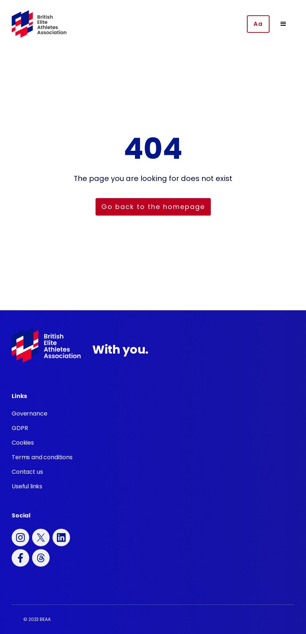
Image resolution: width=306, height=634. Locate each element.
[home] (39, 24)
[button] (283, 24)
